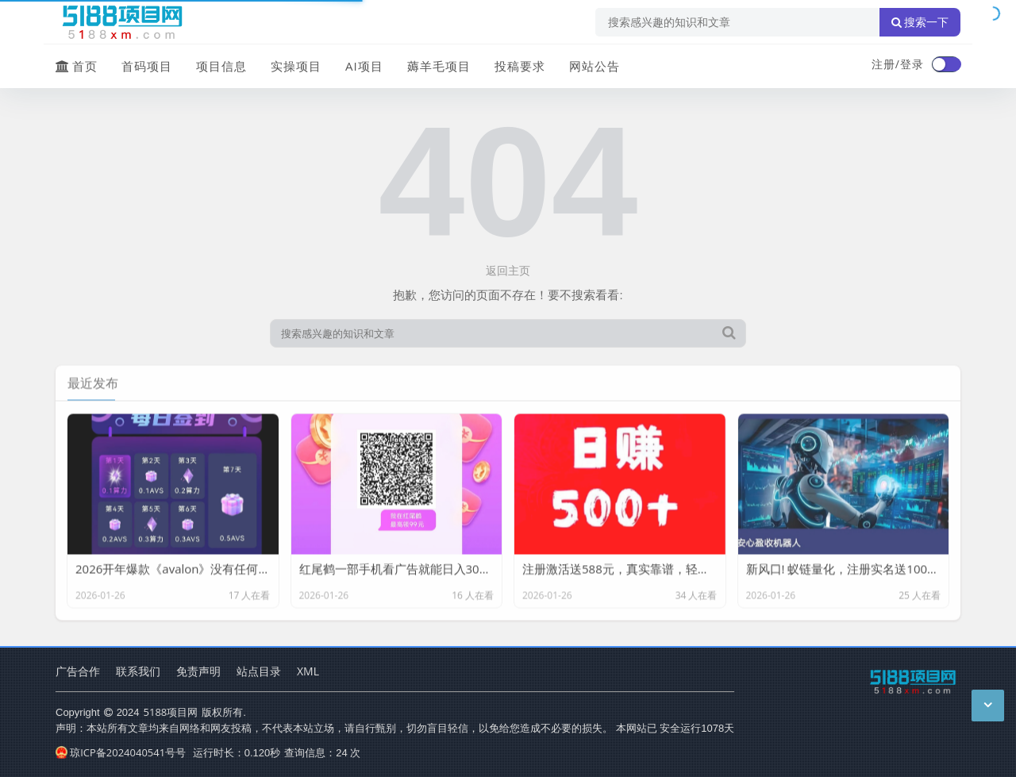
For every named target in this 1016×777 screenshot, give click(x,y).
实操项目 (296, 66)
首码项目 (146, 66)
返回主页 (508, 270)
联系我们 (138, 671)
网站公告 (594, 66)
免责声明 (198, 671)
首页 (77, 66)
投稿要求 (520, 66)
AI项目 (364, 66)
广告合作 (78, 671)
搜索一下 (920, 22)
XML (308, 671)
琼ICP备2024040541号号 (121, 752)
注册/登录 (898, 63)
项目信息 (221, 66)
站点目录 (259, 671)
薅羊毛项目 (439, 66)
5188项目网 (171, 712)
